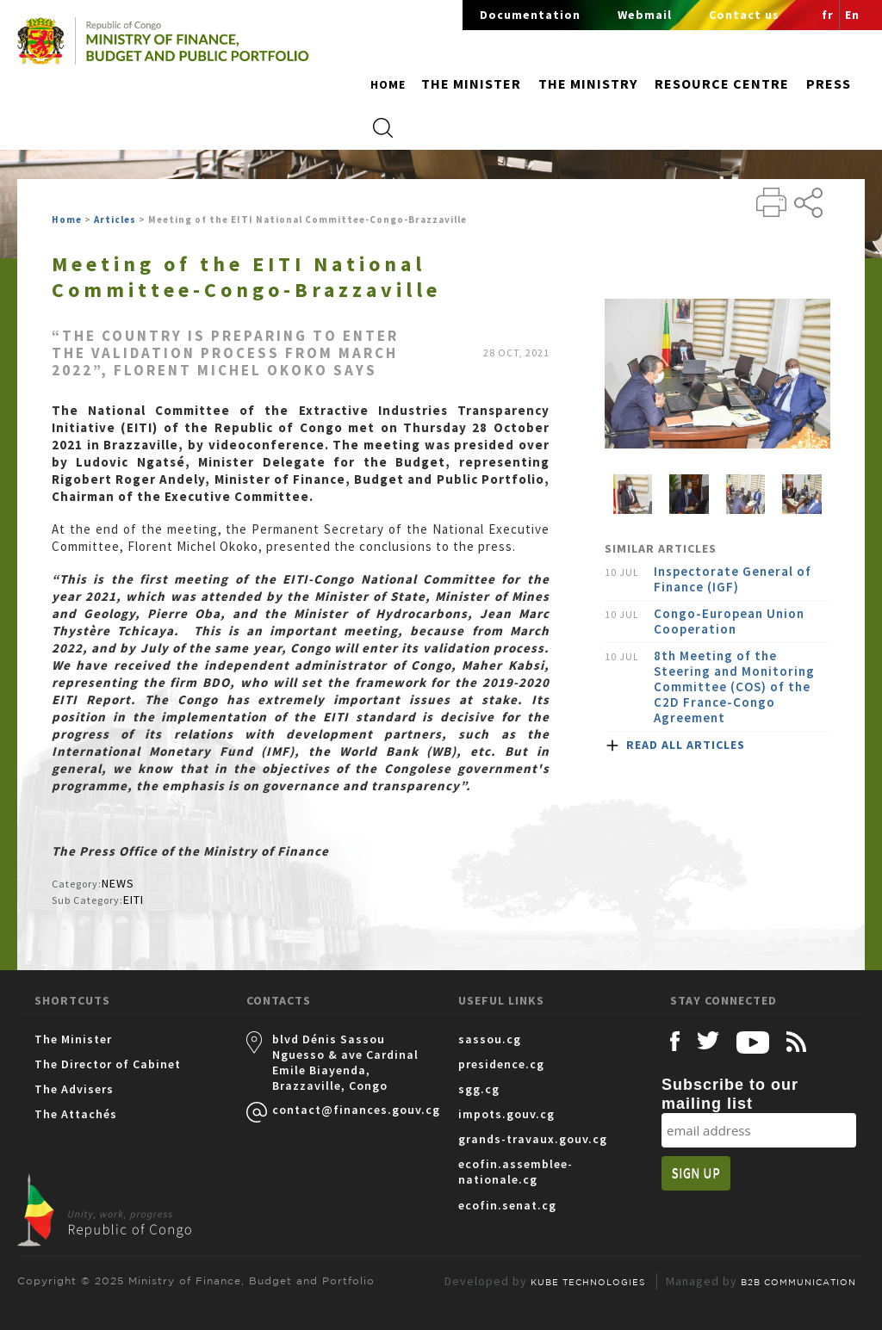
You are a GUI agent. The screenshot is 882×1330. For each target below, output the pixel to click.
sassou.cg (489, 1039)
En (852, 14)
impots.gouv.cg (506, 1114)
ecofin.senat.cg (507, 1205)
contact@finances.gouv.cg (348, 1109)
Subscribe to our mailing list (730, 1094)
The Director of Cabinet (107, 1064)
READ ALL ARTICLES (685, 744)
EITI (133, 899)
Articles (115, 219)
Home (388, 84)
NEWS (118, 883)
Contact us (744, 14)
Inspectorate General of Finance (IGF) (732, 579)
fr (828, 14)
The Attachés (75, 1114)
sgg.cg (479, 1089)
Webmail (645, 14)
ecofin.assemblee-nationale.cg (515, 1171)
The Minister (73, 1039)
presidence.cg (501, 1064)
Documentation (530, 14)
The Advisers (74, 1089)
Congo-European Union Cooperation (729, 621)
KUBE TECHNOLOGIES (588, 1282)
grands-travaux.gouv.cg (532, 1139)
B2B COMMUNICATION (798, 1282)
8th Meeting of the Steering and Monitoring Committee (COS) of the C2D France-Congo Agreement (734, 687)
